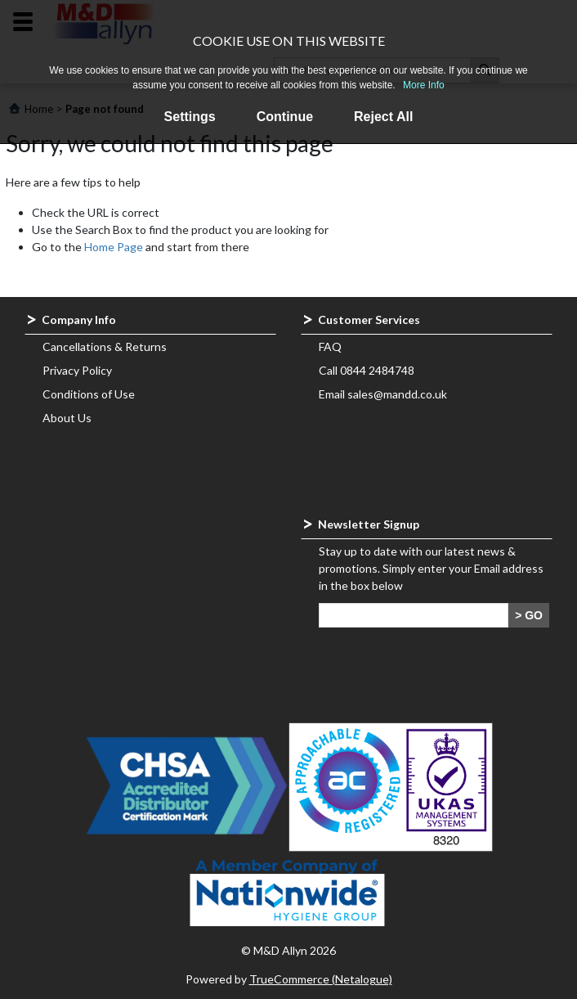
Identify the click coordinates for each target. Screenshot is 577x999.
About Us (67, 418)
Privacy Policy (77, 370)
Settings (190, 117)
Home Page (113, 247)
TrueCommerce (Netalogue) (320, 979)
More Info (424, 85)
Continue (285, 117)
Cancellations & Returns (104, 346)
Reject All (383, 117)
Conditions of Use (88, 394)
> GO (529, 615)
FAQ (330, 346)
